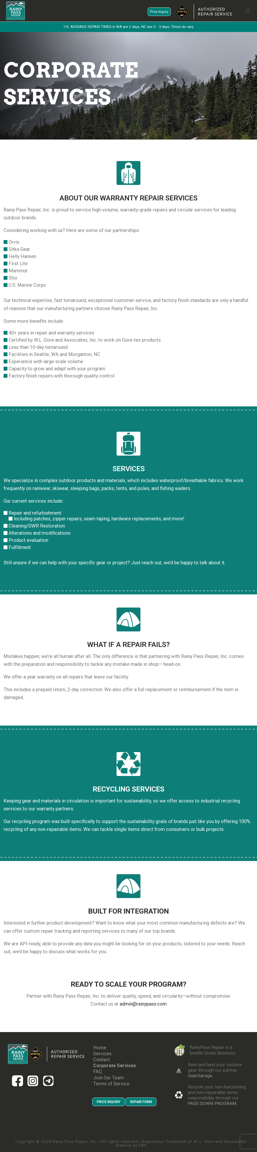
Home (99, 1047)
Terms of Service (111, 1084)
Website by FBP (131, 1145)
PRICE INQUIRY (108, 1102)
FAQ (97, 1071)
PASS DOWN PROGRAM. (212, 1103)
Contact (101, 1059)
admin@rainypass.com (143, 1004)
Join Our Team (108, 1078)
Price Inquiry (159, 12)
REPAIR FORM (141, 1102)
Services (102, 1053)
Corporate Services (114, 1065)
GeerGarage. (200, 1075)
